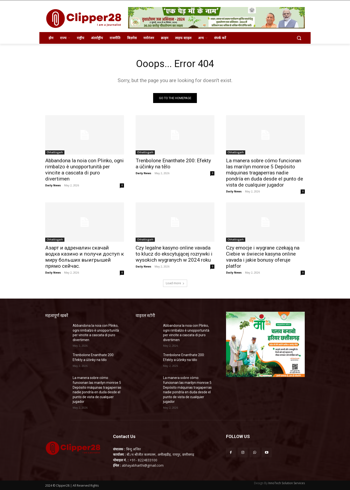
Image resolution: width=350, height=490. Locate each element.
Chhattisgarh (55, 152)
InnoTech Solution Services (286, 483)
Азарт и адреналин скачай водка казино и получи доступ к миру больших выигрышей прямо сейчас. (84, 257)
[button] (299, 38)
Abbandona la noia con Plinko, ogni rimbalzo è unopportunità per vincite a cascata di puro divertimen (84, 170)
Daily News (53, 185)
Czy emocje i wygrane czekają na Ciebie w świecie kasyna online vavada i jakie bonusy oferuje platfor (262, 257)
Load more (175, 283)
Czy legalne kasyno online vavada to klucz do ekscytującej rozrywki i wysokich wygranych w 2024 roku (174, 254)
